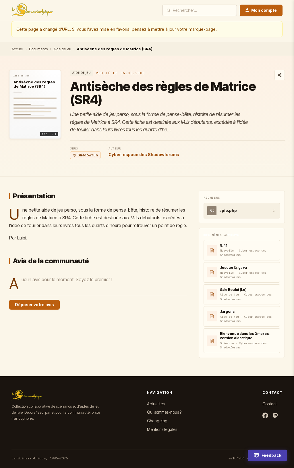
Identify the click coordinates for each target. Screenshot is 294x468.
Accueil (17, 49)
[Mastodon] (275, 415)
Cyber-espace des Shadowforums (144, 154)
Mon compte (261, 10)
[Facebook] (265, 415)
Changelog (157, 420)
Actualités (156, 403)
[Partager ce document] (279, 75)
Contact (269, 403)
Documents (38, 49)
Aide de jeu (62, 49)
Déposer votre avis (34, 304)
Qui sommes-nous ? (164, 412)
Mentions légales (162, 429)
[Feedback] (267, 455)
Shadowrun (85, 155)
